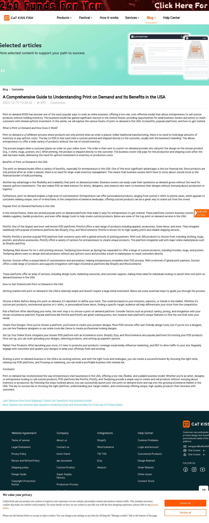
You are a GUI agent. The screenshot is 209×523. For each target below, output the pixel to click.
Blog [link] (5, 89)
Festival (86, 18)
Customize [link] (18, 89)
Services (132, 18)
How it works (109, 18)
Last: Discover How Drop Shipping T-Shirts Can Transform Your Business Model (47, 400)
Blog (151, 18)
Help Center (171, 18)
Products (64, 18)
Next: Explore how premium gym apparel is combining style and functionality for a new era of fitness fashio (63, 404)
